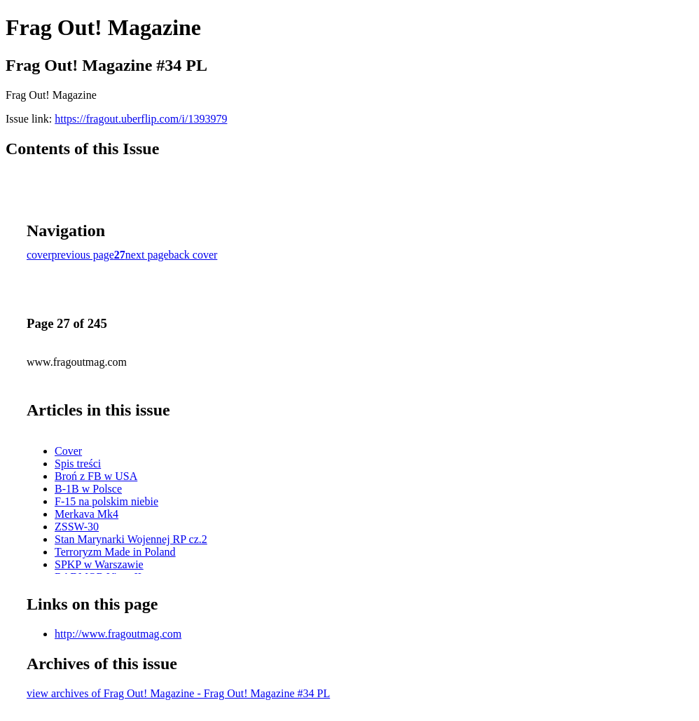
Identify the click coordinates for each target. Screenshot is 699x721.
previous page (83, 255)
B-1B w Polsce (88, 489)
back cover (193, 255)
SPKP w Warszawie (99, 564)
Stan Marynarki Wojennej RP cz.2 (131, 539)
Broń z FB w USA (96, 476)
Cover (68, 451)
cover (39, 255)
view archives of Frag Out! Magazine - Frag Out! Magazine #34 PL (178, 693)
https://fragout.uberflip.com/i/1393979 (141, 119)
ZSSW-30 (77, 527)
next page (147, 255)
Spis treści (78, 463)
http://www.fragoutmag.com (118, 634)
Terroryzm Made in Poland (115, 552)
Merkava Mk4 (86, 514)
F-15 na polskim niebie (106, 501)
